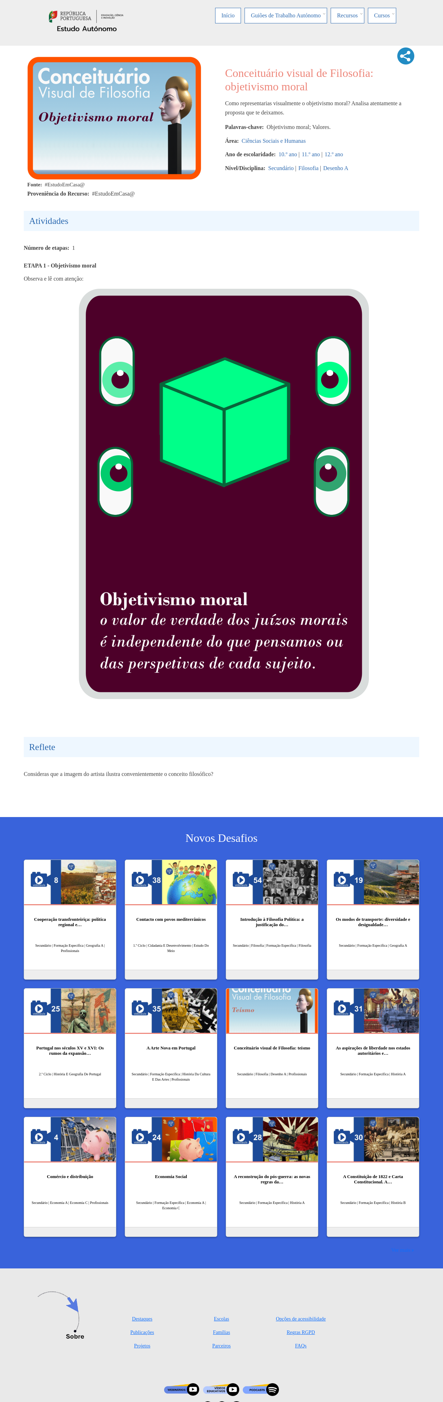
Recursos (347, 15)
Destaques (142, 1319)
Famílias (221, 1332)
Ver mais (400, 1250)
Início (228, 15)
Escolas (221, 1319)
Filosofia (308, 168)
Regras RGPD (301, 1332)
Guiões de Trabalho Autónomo (286, 15)
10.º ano (288, 154)
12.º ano (334, 154)
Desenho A (335, 168)
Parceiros (221, 1345)
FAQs (301, 1345)
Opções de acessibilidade (301, 1319)
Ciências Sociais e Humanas (274, 141)
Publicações (142, 1332)
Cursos (382, 15)
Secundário (281, 168)
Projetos (142, 1345)
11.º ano (311, 154)
